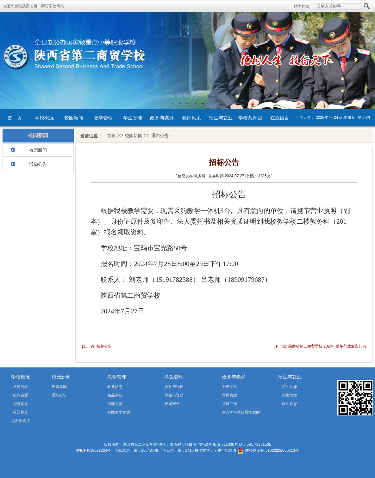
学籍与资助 (174, 395)
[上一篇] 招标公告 (97, 346)
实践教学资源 (118, 412)
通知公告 (38, 164)
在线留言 (279, 117)
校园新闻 (73, 117)
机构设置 (20, 395)
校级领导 (20, 404)
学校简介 (20, 386)
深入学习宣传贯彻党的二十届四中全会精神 (232, 413)
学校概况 (44, 117)
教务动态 (114, 386)
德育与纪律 (174, 386)
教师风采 (191, 117)
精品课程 (114, 395)
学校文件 (229, 386)
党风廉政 (229, 395)
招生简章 (289, 395)
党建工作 (229, 404)
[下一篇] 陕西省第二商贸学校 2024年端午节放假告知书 (320, 346)
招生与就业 (221, 117)
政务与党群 (162, 117)
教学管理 (103, 117)
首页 (111, 135)
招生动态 (289, 386)
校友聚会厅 (20, 421)
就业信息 (289, 404)
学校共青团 (250, 117)
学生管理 (132, 117)
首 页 (15, 117)
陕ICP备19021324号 (93, 450)
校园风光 (20, 412)
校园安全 (172, 404)
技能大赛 (114, 404)
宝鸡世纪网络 (225, 450)
